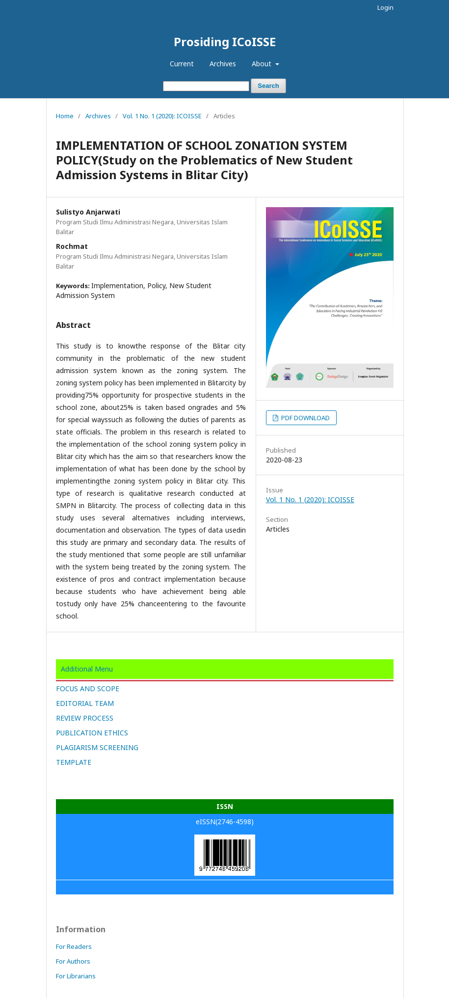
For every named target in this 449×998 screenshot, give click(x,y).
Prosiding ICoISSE (225, 41)
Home (65, 115)
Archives (223, 63)
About (262, 63)
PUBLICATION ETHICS (92, 732)
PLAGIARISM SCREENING (97, 747)
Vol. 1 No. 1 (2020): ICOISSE (162, 115)
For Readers (74, 946)
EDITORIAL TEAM (85, 703)
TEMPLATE (73, 762)
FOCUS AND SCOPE (87, 688)
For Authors (73, 961)
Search (268, 85)
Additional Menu (87, 669)
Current (182, 63)
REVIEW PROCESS (84, 718)
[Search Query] (206, 86)
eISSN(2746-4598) (225, 821)
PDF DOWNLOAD (305, 417)
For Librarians (76, 975)
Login (385, 7)
